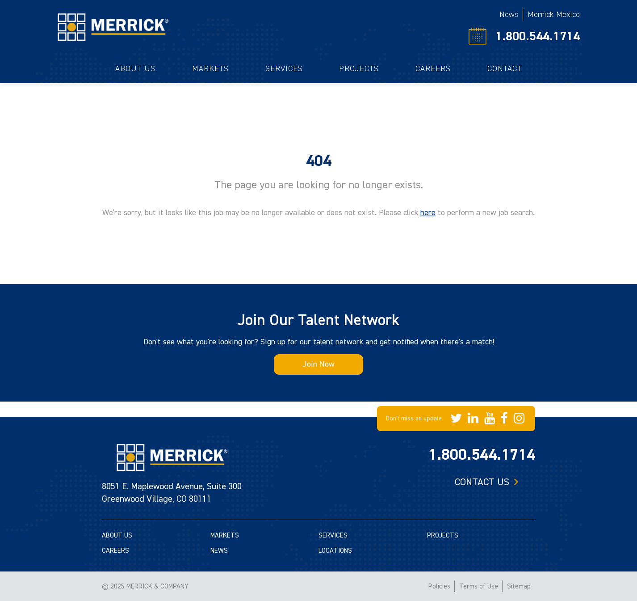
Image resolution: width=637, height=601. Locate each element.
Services (284, 68)
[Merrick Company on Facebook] (504, 418)
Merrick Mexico (554, 14)
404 (318, 161)
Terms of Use (478, 586)
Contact (504, 68)
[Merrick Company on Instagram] (519, 418)
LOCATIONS (335, 550)
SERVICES (333, 535)
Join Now (319, 364)
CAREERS (115, 550)
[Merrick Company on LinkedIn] (473, 418)
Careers (433, 68)
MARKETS (224, 535)
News (509, 14)
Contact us (482, 482)
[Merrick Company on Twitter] (456, 418)
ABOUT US (117, 535)
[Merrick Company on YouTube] (489, 418)
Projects (359, 68)
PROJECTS (442, 535)
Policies (439, 586)
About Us (135, 68)
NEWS (219, 550)
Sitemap (519, 586)
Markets (210, 68)
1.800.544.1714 (537, 36)
